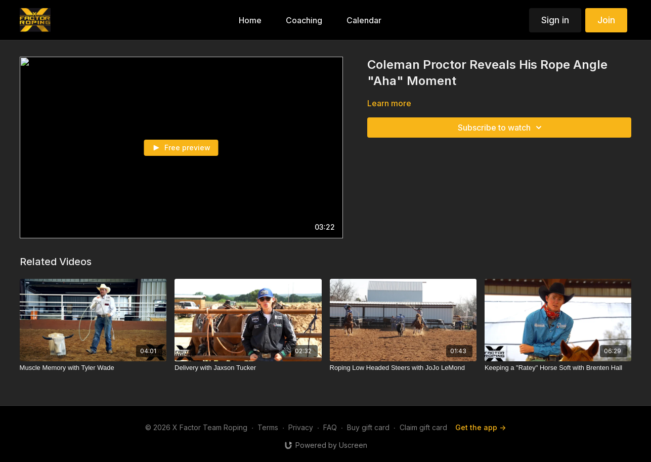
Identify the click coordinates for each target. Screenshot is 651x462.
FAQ (330, 427)
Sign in (555, 20)
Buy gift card (368, 427)
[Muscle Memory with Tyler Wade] (93, 368)
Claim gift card (423, 427)
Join (606, 20)
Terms (267, 427)
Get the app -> (480, 427)
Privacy (300, 427)
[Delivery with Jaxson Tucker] (248, 368)
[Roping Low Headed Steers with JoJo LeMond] (403, 368)
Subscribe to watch (501, 127)
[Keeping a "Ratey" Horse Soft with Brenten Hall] (558, 368)
